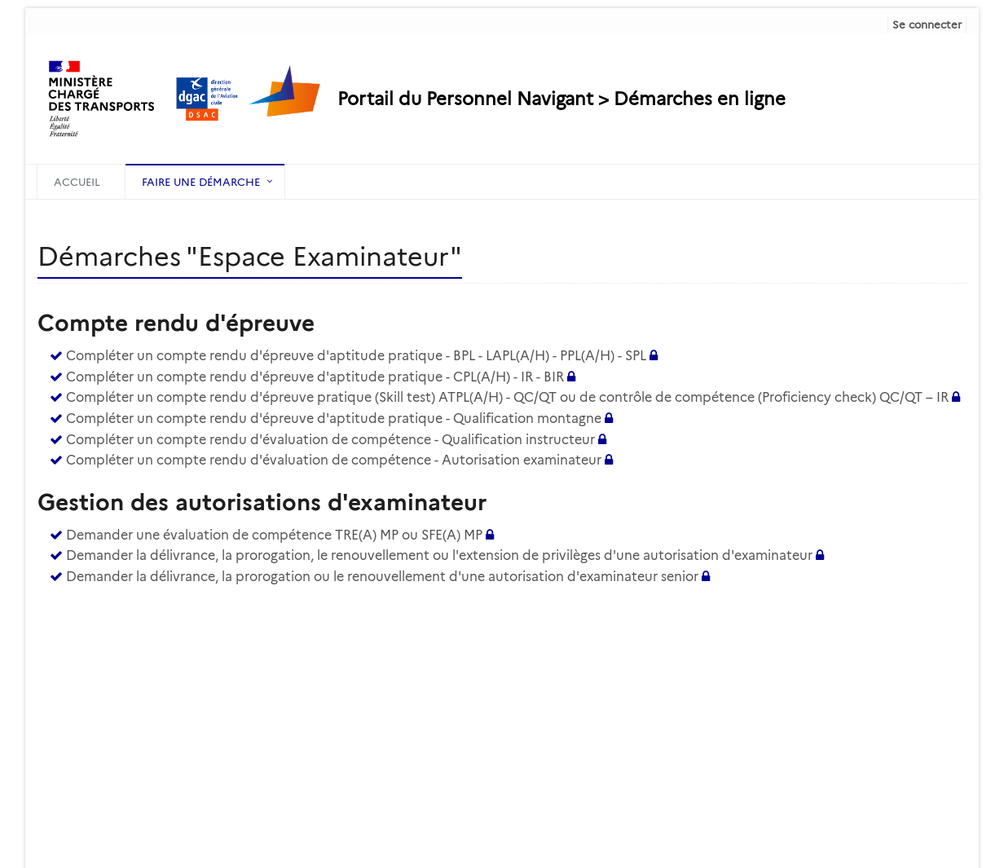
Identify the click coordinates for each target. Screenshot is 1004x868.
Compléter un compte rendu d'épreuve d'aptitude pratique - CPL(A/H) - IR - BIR (315, 377)
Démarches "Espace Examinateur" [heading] (249, 256)
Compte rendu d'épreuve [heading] (176, 323)
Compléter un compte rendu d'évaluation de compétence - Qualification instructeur (330, 439)
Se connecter (927, 24)
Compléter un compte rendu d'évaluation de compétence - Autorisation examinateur (333, 460)
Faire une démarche (201, 181)
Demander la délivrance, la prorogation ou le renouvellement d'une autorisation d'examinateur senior (382, 576)
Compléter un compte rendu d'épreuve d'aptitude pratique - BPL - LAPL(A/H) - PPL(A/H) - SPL (356, 356)
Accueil (77, 181)
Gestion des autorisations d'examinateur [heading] (262, 502)
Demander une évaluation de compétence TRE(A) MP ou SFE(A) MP (274, 535)
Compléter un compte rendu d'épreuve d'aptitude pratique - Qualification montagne (333, 418)
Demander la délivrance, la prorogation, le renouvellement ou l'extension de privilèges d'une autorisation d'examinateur (439, 555)
